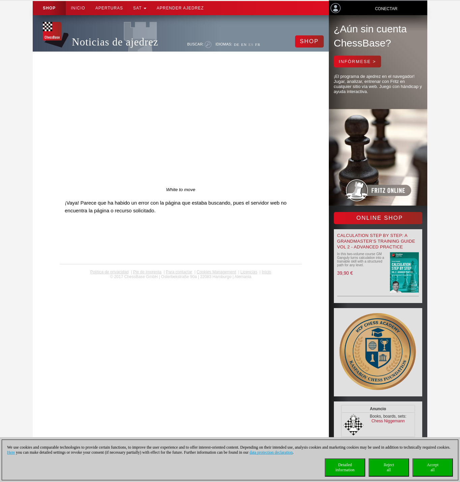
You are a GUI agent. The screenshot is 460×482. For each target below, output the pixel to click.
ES (251, 44)
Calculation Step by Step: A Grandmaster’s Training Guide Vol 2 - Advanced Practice (376, 241)
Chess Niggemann (388, 421)
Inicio (78, 8)
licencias (248, 272)
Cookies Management (216, 272)
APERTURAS (109, 8)
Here (11, 452)
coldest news (180, 281)
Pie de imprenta (147, 272)
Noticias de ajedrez (115, 42)
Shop (49, 8)
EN (244, 44)
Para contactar (179, 272)
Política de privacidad (109, 272)
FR (257, 44)
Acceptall (432, 467)
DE (236, 44)
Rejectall (389, 467)
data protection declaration (271, 452)
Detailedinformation (345, 467)
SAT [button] (140, 8)
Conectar (386, 8)
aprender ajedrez (180, 8)
